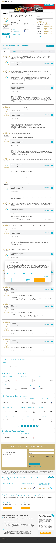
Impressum (13, 271)
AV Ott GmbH (41, 376)
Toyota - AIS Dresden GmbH (26, 433)
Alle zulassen (39, 280)
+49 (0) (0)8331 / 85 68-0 (17, 31)
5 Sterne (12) (14, 51)
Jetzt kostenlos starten (45, 532)
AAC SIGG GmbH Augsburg (44, 407)
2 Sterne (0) (41, 51)
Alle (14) (5, 51)
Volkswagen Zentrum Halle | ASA (27, 483)
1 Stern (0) (50, 51)
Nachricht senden (34, 464)
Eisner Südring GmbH (7, 376)
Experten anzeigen (7, 508)
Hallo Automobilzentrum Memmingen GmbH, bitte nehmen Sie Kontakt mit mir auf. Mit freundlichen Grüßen (14, 458)
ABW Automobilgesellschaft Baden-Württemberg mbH (44, 484)
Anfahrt (14, 29)
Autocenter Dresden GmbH (26, 416)
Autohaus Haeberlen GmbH (8, 416)
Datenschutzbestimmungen (21, 271)
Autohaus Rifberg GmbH (8, 483)
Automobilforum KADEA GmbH (27, 398)
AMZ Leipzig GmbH (7, 398)
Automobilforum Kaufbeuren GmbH (44, 399)
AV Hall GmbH (24, 376)
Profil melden (13, 473)
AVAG (4, 362)
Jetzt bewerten (6, 33)
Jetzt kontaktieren (49, 4)
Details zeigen (41, 277)
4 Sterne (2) (23, 51)
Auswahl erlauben (28, 280)
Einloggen (51, 1)
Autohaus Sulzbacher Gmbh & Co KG (45, 385)
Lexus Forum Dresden (7, 433)
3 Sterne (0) (32, 51)
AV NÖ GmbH (6, 385)
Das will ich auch (45, 1)
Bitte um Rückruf (33, 456)
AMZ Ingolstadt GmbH (43, 416)
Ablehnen (17, 280)
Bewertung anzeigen (40, 36)
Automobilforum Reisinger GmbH (27, 385)
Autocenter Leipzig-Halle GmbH (27, 407)
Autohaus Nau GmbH (7, 407)
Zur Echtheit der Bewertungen (5, 30)
